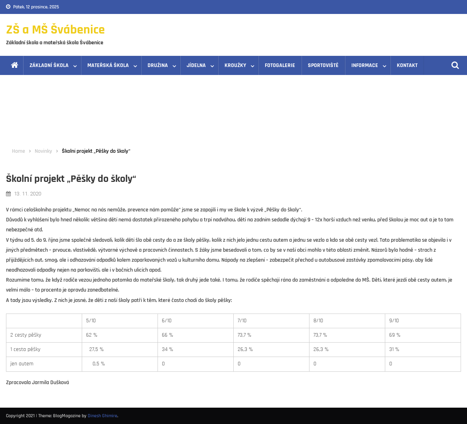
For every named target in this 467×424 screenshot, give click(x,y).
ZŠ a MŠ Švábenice (55, 30)
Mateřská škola (108, 65)
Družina (158, 65)
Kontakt (407, 65)
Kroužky (235, 65)
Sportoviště (323, 65)
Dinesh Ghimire (102, 416)
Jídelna (196, 65)
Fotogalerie (280, 65)
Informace (364, 65)
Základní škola (49, 65)
